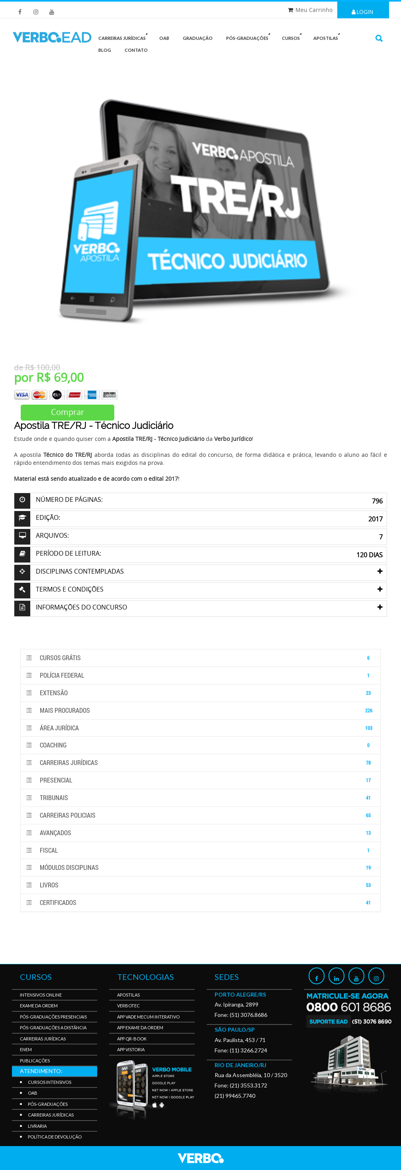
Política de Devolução (55, 1136)
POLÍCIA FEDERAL (200, 675)
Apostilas (327, 36)
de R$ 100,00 (37, 367)
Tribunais (200, 797)
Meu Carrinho (314, 10)
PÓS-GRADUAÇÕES (249, 36)
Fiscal (200, 850)
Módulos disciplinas (200, 867)
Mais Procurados (200, 710)
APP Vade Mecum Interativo (148, 1016)
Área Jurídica (200, 728)
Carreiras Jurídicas (200, 762)
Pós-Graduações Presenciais (53, 1016)
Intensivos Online (41, 994)
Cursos (293, 36)
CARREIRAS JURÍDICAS (124, 36)
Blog (104, 50)
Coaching (200, 745)
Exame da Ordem (39, 1005)
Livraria (37, 1126)
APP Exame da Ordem (140, 1027)
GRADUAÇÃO (198, 38)
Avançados (200, 833)
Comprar (67, 412)
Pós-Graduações (48, 1104)
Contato (136, 50)
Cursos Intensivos (49, 1082)
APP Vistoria (131, 1049)
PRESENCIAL (200, 780)
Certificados (200, 902)
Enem (26, 1049)
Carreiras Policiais (200, 815)
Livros (200, 885)
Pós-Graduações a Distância (53, 1027)
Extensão (200, 693)
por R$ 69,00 (49, 377)
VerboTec (128, 1005)
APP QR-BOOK (132, 1038)
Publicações (35, 1060)
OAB (164, 38)
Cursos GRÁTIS (200, 658)
